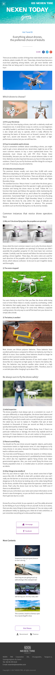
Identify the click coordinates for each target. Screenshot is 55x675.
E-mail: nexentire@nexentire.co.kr (14, 664)
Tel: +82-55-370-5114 (10, 662)
